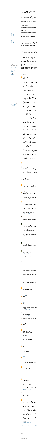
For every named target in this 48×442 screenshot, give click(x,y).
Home (28, 425)
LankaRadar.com (13, 35)
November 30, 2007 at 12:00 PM (27, 300)
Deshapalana (12, 40)
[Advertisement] (14, 17)
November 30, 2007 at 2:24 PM (27, 321)
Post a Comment (22, 424)
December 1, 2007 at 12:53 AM (27, 389)
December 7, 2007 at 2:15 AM (27, 422)
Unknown (24, 178)
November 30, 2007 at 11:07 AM (27, 253)
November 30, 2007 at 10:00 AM (27, 199)
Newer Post (22, 425)
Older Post (35, 425)
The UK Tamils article (13, 67)
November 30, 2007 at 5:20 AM (27, 176)
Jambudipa (24, 302)
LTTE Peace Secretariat (13, 104)
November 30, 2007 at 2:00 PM (27, 315)
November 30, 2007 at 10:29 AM (27, 240)
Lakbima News (12, 71)
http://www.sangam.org (13, 105)
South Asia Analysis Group (14, 80)
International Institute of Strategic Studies (15, 78)
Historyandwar (12, 33)
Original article (12, 74)
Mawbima (12, 36)
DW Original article (13, 70)
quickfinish (24, 377)
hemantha (24, 344)
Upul (23, 191)
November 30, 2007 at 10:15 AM (27, 221)
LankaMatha (12, 42)
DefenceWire (24, 3)
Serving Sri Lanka (13, 39)
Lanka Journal (12, 34)
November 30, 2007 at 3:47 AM (27, 160)
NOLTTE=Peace (24, 75)
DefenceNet (12, 41)
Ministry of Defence (13, 85)
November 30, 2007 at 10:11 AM (27, 213)
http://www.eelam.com (13, 106)
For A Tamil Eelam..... (24, 7)
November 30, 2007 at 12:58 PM (27, 309)
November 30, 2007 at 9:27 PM (27, 354)
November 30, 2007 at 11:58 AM (27, 293)
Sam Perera (24, 356)
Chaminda (24, 317)
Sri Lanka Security (13, 32)
